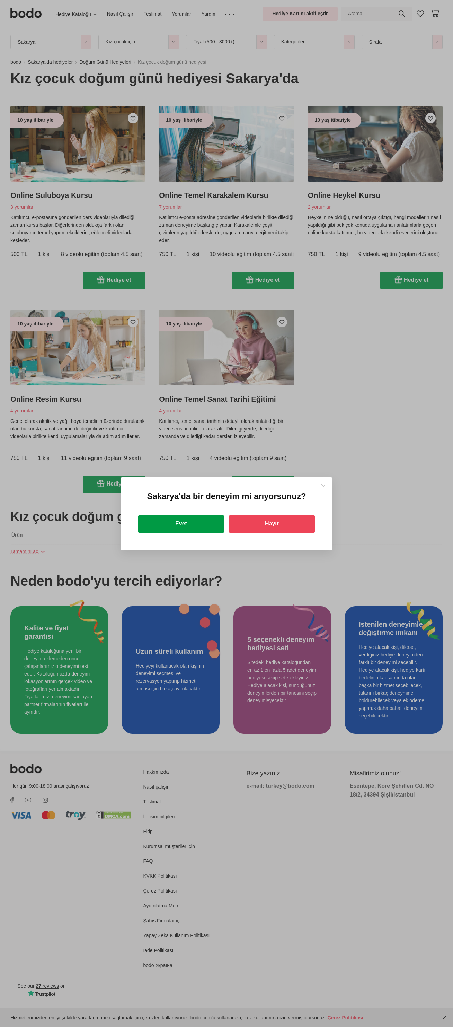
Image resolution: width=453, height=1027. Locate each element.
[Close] (323, 486)
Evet (181, 523)
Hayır (272, 523)
